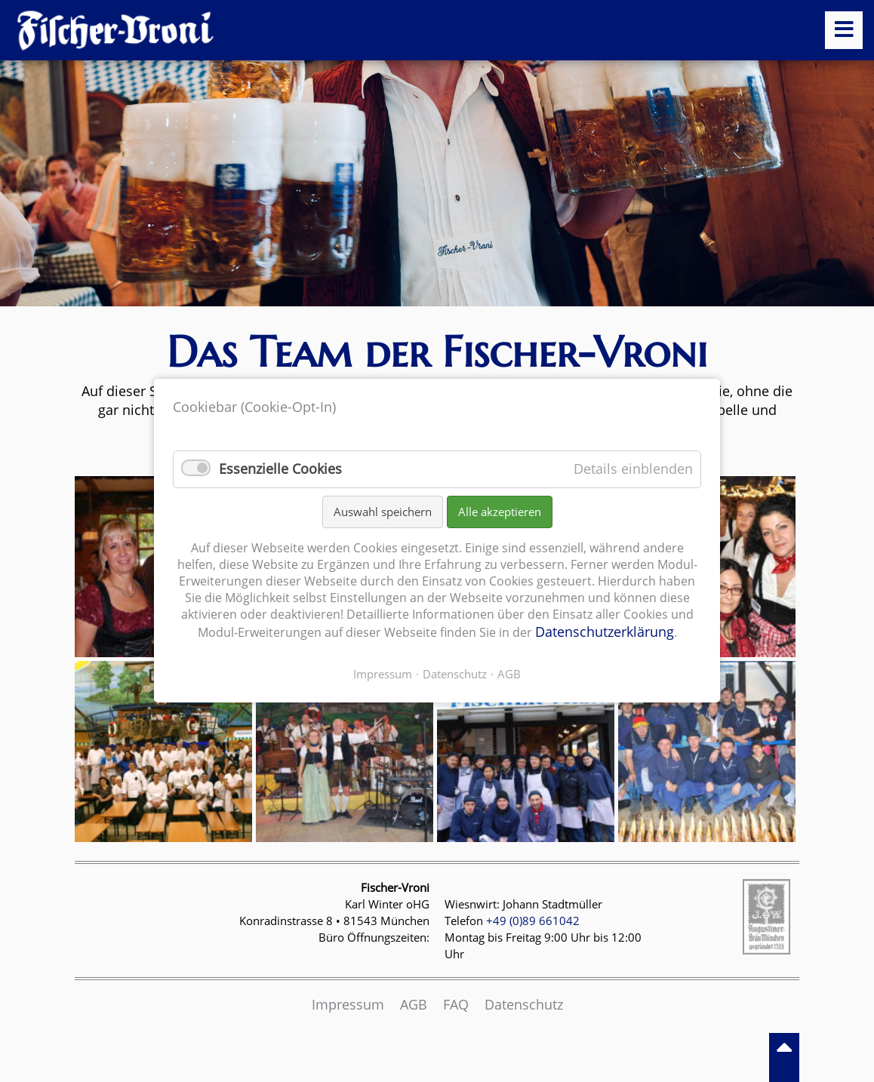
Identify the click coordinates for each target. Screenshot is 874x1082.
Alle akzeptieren (499, 511)
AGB (413, 1004)
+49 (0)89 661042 (533, 920)
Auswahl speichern (383, 511)
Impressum (348, 1004)
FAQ (456, 1004)
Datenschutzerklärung (604, 632)
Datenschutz (524, 1004)
